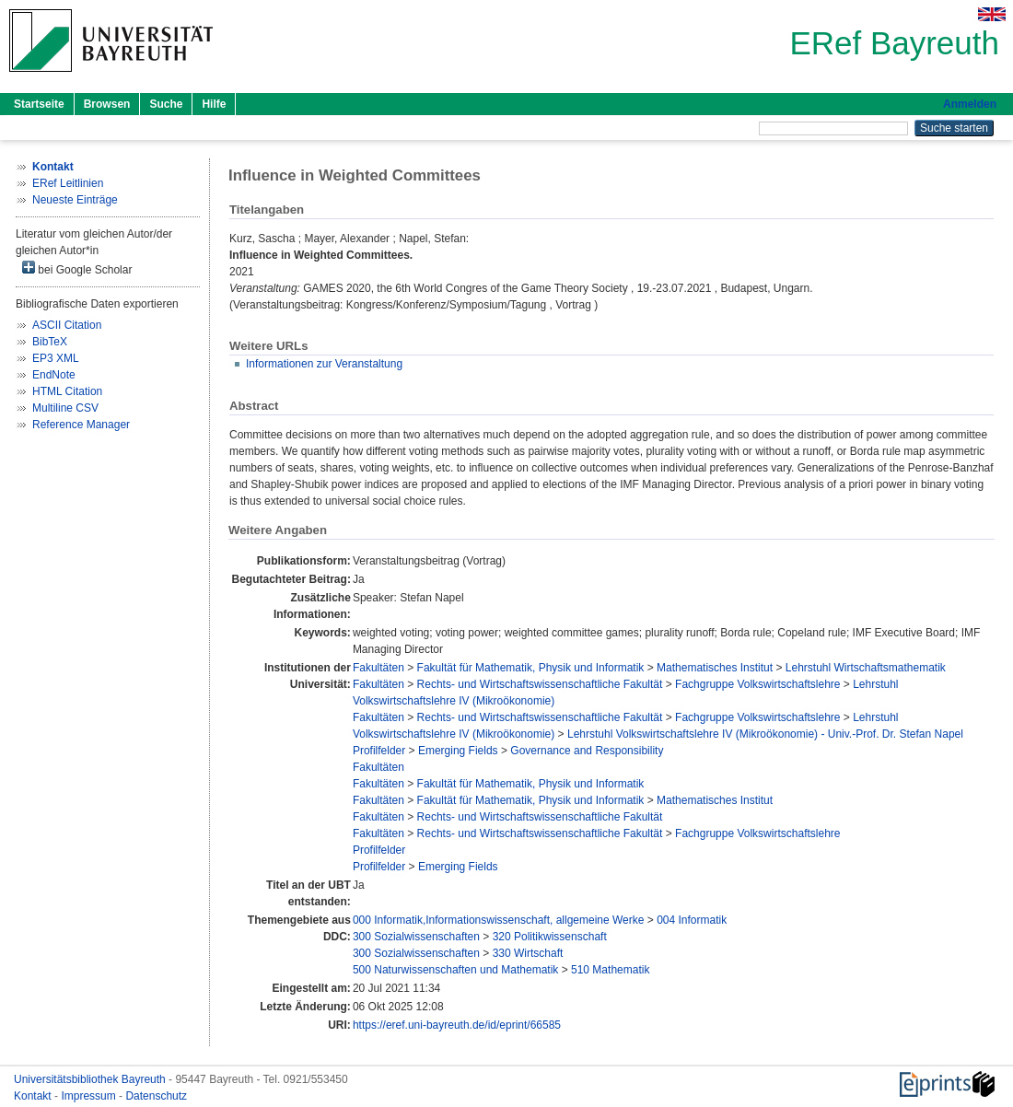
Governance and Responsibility (586, 750)
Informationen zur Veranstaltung (324, 363)
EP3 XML (55, 358)
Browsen (107, 104)
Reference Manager (81, 424)
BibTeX (49, 341)
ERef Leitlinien (67, 183)
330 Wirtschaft (528, 953)
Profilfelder (379, 750)
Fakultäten (378, 667)
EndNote (54, 374)
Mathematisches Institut (715, 667)
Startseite (39, 104)
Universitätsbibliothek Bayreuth (91, 1079)
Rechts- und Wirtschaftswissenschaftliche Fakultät (540, 684)
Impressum (90, 1096)
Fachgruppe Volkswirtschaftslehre (757, 684)
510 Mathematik (610, 969)
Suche (165, 104)
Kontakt (34, 1096)
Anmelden (969, 104)
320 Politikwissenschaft (550, 936)
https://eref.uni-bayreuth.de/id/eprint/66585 (457, 1025)
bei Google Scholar (77, 268)
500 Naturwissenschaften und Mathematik (455, 969)
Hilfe (214, 104)
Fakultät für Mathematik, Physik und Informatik (531, 667)
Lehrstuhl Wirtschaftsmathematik (866, 667)
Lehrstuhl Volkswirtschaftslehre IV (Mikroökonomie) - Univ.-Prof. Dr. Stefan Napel (765, 734)
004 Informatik (692, 920)
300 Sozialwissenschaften (416, 936)
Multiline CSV (65, 408)
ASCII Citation (66, 325)
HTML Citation (67, 391)
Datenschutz (156, 1096)
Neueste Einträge (75, 199)
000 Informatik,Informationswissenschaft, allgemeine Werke (499, 920)
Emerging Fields (458, 750)
